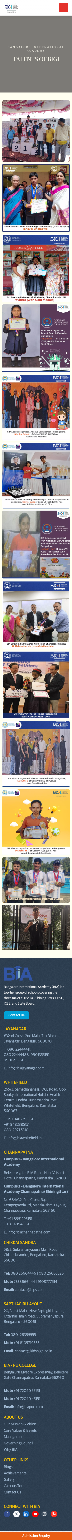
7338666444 (24, 1282)
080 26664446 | (25, 1273)
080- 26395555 (23, 1335)
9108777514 (47, 1282)
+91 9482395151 (20, 1119)
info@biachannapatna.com (29, 1232)
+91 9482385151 (17, 1125)
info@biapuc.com (29, 1407)
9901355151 (40, 1055)
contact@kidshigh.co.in (33, 1351)
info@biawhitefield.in (25, 1138)
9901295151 (13, 1060)
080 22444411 (18, 1049)
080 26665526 (51, 1273)
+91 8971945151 (16, 1224)
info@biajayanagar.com (26, 1068)
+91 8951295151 (19, 1219)
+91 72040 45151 (27, 1399)
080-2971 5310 (16, 1130)
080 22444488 (16, 1055)
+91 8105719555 (26, 1343)
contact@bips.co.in (30, 1290)
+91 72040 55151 (27, 1391)
